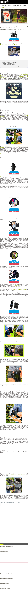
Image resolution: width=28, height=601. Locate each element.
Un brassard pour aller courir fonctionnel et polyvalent (10, 65)
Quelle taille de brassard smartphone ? (8, 63)
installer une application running (20, 104)
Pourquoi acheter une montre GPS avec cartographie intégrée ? (6, 574)
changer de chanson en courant (21, 126)
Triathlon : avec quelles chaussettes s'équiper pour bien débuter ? (6, 549)
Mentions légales (19, 598)
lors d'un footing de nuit (15, 285)
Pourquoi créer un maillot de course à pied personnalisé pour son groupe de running (8, 559)
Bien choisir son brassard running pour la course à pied (9, 62)
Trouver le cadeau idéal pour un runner (4, 569)
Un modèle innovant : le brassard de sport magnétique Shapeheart (11, 66)
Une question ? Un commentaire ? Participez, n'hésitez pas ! (13, 504)
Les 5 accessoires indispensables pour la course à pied (5, 586)
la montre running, (13, 103)
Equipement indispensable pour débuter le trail (4, 554)
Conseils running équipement (7, 7)
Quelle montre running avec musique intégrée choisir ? (5, 596)
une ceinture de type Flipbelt (17, 472)
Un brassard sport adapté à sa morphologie (9, 64)
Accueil (1, 7)
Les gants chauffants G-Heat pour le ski (4, 581)
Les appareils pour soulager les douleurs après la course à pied (6, 591)
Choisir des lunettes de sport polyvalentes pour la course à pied (6, 564)
